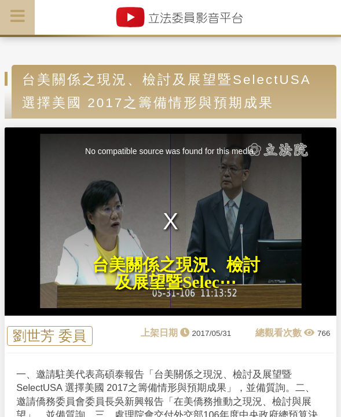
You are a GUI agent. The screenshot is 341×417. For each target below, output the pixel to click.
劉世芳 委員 (49, 335)
